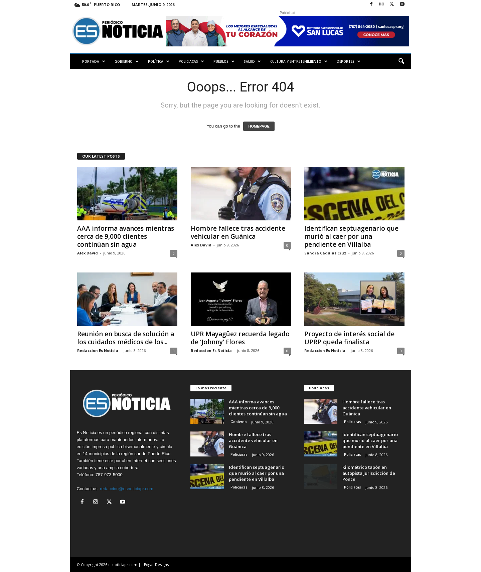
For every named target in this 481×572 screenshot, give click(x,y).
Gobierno (127, 61)
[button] (401, 61)
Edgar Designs (156, 564)
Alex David (87, 252)
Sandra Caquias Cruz (325, 252)
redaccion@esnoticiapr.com (126, 488)
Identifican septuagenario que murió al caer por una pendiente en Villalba (351, 236)
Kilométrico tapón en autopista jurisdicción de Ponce (368, 473)
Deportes (348, 61)
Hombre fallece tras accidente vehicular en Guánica (238, 232)
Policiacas (191, 61)
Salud (252, 61)
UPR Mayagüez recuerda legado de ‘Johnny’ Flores (240, 338)
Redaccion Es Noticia (97, 350)
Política (158, 61)
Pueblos (223, 61)
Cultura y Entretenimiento (298, 61)
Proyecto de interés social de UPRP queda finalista (349, 338)
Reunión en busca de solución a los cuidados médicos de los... (125, 338)
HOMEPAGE (258, 126)
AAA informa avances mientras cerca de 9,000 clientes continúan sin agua (125, 236)
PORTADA (93, 61)
